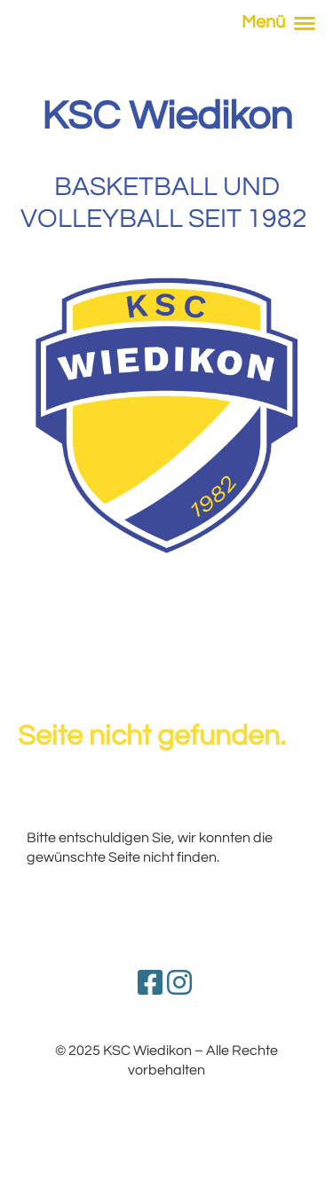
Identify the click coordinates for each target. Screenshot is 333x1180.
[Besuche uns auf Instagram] (179, 984)
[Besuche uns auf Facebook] (150, 984)
